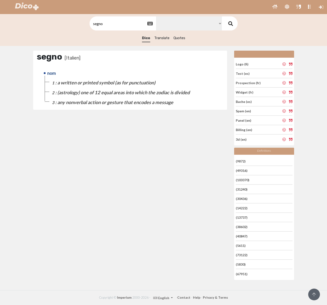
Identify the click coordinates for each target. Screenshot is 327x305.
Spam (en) (243, 111)
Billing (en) (244, 130)
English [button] (161, 298)
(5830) (241, 264)
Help (196, 297)
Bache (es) (244, 102)
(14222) (242, 208)
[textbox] (122, 23)
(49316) (242, 171)
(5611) (241, 246)
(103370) (242, 180)
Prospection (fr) (248, 83)
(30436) (242, 199)
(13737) (242, 217)
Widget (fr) (244, 92)
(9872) (241, 161)
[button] (275, 7)
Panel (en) (243, 120)
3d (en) (241, 139)
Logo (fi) (242, 64)
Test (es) (243, 73)
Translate (161, 38)
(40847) (242, 236)
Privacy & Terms (215, 297)
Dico (146, 38)
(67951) (242, 274)
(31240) (242, 189)
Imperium (124, 297)
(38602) (242, 227)
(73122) (242, 255)
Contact (183, 297)
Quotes (179, 38)
